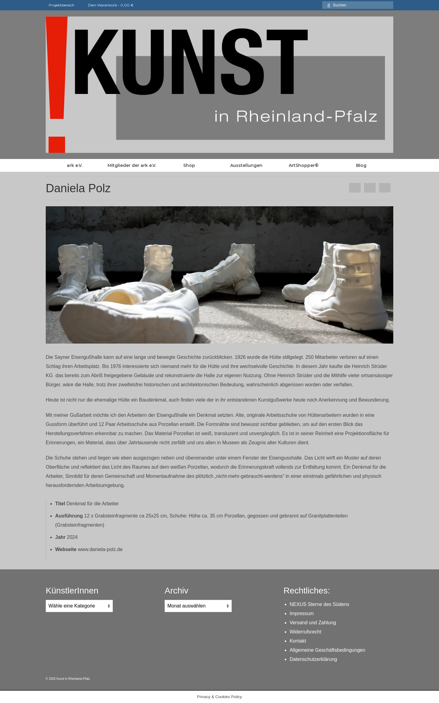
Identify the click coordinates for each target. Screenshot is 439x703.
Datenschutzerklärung (313, 659)
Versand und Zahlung (313, 622)
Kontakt (298, 641)
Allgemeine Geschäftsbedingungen (327, 650)
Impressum (302, 613)
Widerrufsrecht (305, 631)
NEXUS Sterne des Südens (319, 604)
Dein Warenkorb (107, 5)
